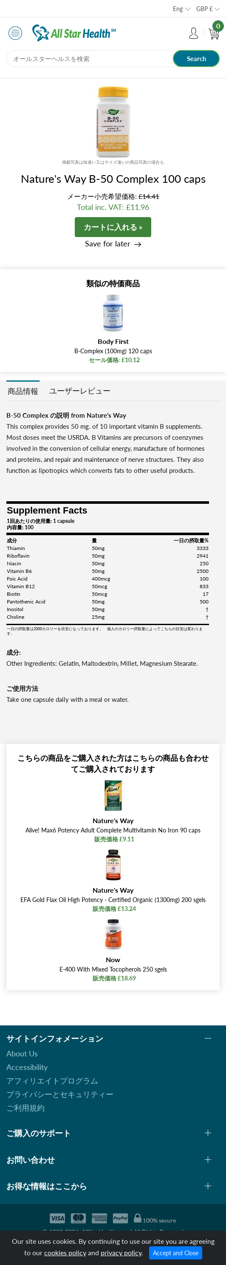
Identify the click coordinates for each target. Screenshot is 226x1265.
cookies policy (65, 1252)
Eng (178, 8)
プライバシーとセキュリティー (59, 1094)
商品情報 (23, 391)
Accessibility (27, 1067)
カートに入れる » (113, 227)
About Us (22, 1053)
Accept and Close (175, 1253)
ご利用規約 (25, 1107)
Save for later (107, 243)
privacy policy (121, 1252)
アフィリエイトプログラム (52, 1080)
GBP (204, 8)
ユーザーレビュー (79, 390)
